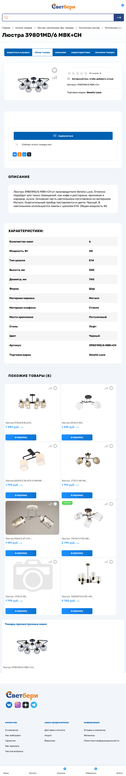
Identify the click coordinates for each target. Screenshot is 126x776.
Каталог (33, 770)
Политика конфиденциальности (101, 685)
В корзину (20, 439)
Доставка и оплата (55, 674)
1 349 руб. (62, 431)
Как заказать (12, 690)
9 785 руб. (62, 546)
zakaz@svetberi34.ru (21, 746)
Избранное (91, 770)
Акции (48, 679)
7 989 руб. (23, 431)
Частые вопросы (14, 695)
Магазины (89, 679)
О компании (11, 674)
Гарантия (10, 685)
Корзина (61, 770)
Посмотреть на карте (22, 727)
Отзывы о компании (94, 674)
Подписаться (63, 135)
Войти (120, 770)
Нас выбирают (13, 679)
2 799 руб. (101, 489)
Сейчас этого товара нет (37, 145)
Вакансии (50, 685)
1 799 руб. (101, 431)
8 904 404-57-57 (19, 739)
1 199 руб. (62, 489)
